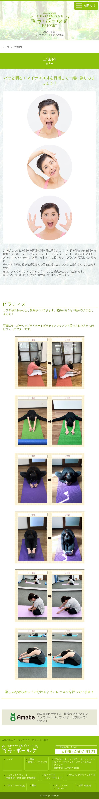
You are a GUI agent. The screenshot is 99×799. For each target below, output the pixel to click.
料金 (34, 785)
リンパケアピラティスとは (82, 775)
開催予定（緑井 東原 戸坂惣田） (22, 778)
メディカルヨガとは (15, 785)
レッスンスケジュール (17, 775)
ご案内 (31, 759)
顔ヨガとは (49, 775)
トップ (6, 47)
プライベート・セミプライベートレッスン (74, 759)
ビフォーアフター (53, 778)
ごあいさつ (60, 788)
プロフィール (61, 785)
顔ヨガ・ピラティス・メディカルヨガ (72, 762)
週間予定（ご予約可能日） (67, 767)
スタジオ (58, 765)
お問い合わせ (84, 785)
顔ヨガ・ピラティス (37, 762)
